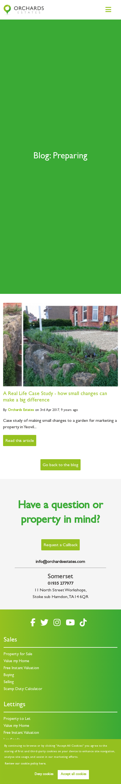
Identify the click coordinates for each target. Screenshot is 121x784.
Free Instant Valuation (21, 668)
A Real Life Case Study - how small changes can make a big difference (55, 397)
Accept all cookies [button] (73, 774)
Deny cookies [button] (44, 774)
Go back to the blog (60, 465)
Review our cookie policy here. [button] (25, 764)
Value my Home (16, 661)
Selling (9, 682)
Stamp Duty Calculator (23, 689)
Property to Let (17, 719)
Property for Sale (18, 654)
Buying (9, 675)
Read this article (19, 441)
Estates (21, 410)
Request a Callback (60, 545)
